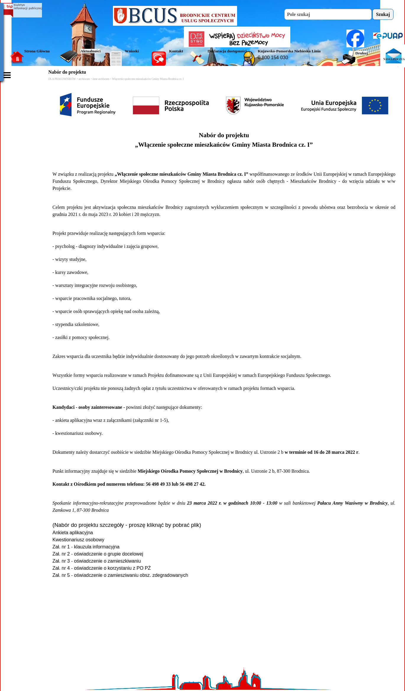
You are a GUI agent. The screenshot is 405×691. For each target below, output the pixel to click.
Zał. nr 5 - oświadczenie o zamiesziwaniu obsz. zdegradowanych (120, 575)
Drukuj (361, 53)
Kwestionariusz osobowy (78, 539)
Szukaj (383, 14)
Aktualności (90, 51)
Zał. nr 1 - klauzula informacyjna (86, 546)
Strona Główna (37, 51)
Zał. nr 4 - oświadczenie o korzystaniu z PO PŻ (102, 568)
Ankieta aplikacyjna (73, 532)
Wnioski (132, 51)
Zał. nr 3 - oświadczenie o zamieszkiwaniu (97, 561)
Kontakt (176, 51)
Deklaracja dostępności (227, 51)
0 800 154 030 (273, 57)
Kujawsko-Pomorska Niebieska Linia (289, 51)
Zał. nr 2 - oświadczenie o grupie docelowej (98, 553)
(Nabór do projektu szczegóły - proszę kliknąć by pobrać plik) (127, 525)
